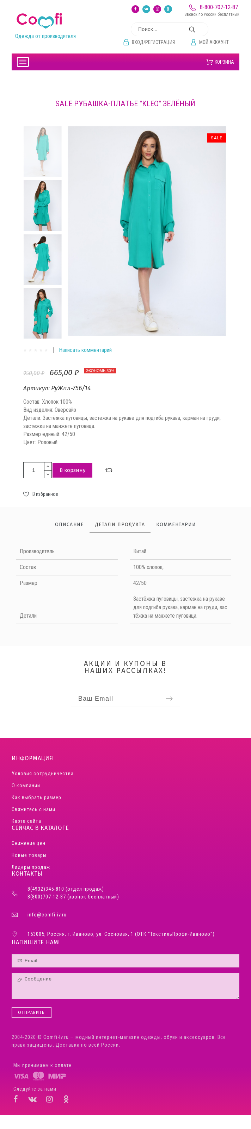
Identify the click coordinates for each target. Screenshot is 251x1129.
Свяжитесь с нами (33, 810)
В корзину (72, 470)
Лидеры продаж (31, 867)
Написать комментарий (85, 350)
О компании (26, 786)
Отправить (31, 1012)
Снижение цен (28, 843)
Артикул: (37, 388)
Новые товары (29, 855)
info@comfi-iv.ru (47, 915)
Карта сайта (26, 821)
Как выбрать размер (36, 798)
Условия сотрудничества (43, 774)
